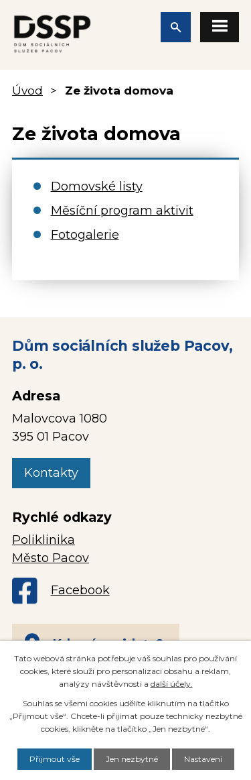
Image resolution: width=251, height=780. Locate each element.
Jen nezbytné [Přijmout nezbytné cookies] (132, 759)
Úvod (27, 90)
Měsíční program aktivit (122, 210)
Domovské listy (97, 186)
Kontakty (51, 472)
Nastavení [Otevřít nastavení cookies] (203, 759)
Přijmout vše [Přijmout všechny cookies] (54, 759)
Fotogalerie (85, 234)
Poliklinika (43, 540)
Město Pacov (50, 558)
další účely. (172, 684)
